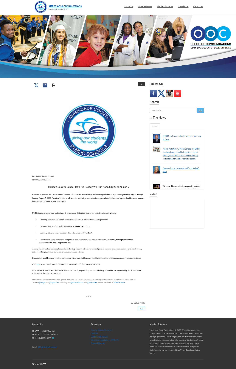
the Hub (94, 333)
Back (141, 84)
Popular (155, 126)
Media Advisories (165, 6)
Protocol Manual (97, 343)
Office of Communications (65, 6)
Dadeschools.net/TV (99, 336)
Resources (198, 6)
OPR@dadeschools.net (47, 347)
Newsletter (183, 6)
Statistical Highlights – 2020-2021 (105, 340)
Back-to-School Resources (101, 330)
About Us (128, 6)
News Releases (145, 6)
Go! (200, 110)
